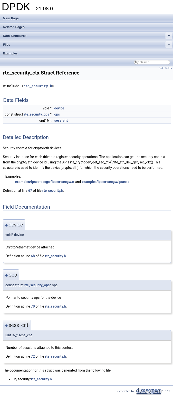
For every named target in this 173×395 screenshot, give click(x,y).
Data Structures (87, 35)
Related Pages (14, 27)
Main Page (11, 18)
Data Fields (165, 68)
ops (57, 114)
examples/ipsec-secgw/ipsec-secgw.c (44, 182)
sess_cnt (61, 120)
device (59, 108)
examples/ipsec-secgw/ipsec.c (105, 182)
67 (30, 190)
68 (33, 256)
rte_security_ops (36, 114)
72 (33, 356)
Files (87, 44)
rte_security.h (37, 86)
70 (33, 306)
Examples (10, 53)
